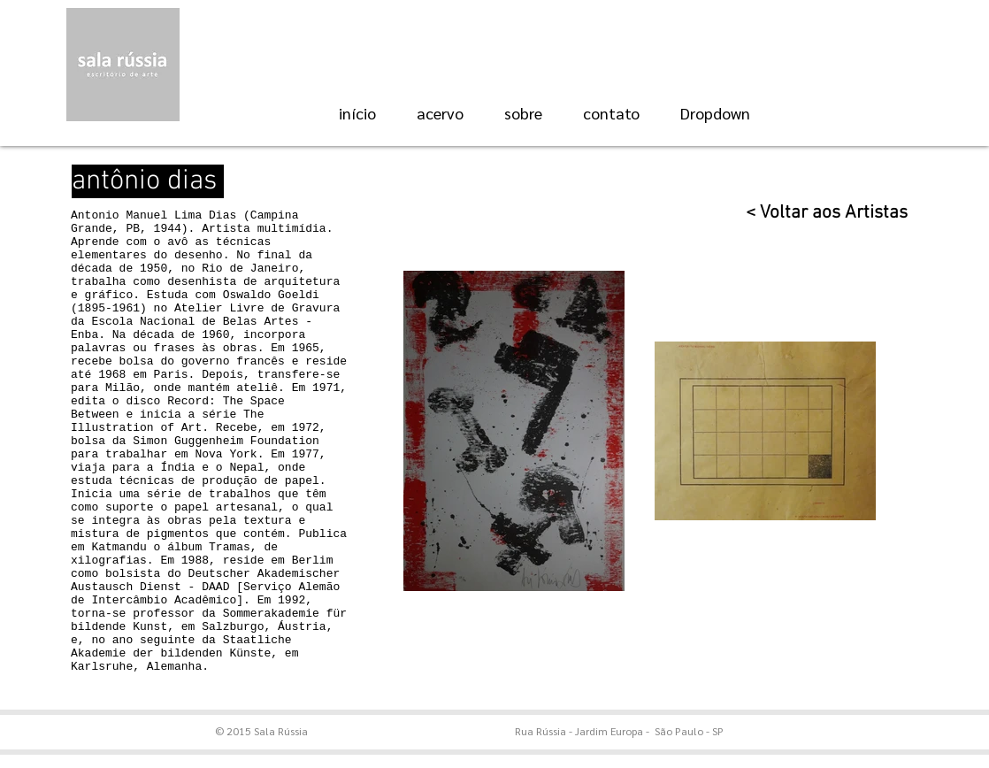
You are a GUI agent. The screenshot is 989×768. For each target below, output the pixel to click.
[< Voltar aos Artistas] (817, 213)
